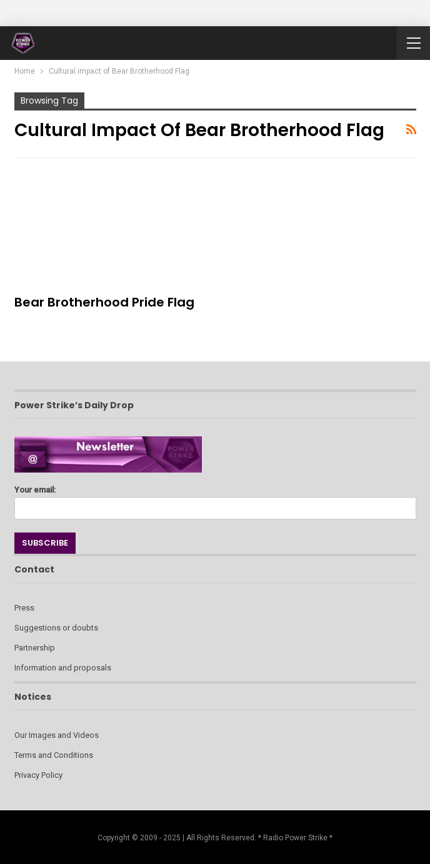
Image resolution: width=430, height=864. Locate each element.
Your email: (215, 499)
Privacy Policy (38, 775)
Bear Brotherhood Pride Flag (104, 302)
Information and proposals (62, 667)
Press (24, 607)
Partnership (34, 647)
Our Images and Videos (56, 735)
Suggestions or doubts (56, 627)
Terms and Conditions (53, 755)
